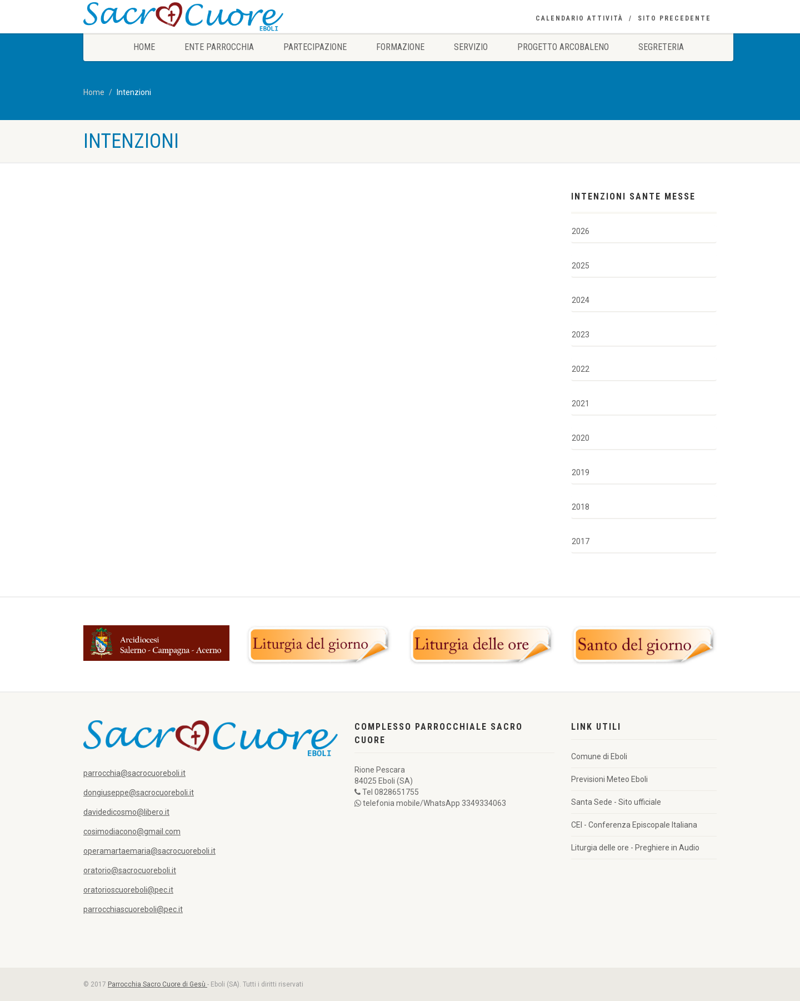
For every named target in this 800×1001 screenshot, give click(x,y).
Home (144, 47)
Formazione (400, 47)
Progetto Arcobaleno (563, 47)
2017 (580, 541)
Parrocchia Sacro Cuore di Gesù (157, 984)
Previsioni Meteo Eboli (609, 779)
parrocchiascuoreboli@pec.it (133, 909)
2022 (580, 369)
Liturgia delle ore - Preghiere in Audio (635, 847)
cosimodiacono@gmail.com (132, 831)
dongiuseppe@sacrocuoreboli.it (138, 792)
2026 (580, 231)
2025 (580, 265)
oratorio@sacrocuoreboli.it (129, 870)
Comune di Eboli (599, 756)
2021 (580, 403)
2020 (580, 438)
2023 (580, 334)
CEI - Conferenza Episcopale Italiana (634, 824)
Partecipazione (315, 47)
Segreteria (661, 47)
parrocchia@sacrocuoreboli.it (134, 773)
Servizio (471, 47)
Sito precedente (674, 18)
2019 (580, 472)
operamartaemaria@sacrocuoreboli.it (149, 850)
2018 (580, 506)
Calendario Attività (579, 18)
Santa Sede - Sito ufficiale (616, 802)
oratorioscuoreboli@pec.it (128, 889)
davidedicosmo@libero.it (126, 812)
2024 (580, 300)
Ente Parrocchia (219, 47)
